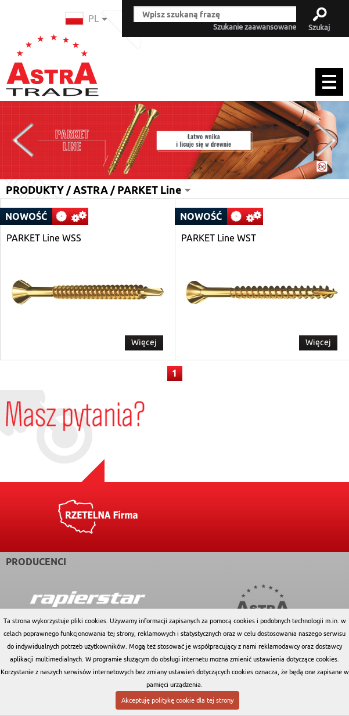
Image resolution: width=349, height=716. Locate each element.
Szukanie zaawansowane (254, 27)
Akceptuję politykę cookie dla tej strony (177, 700)
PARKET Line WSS (43, 238)
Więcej (144, 342)
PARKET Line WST (218, 238)
